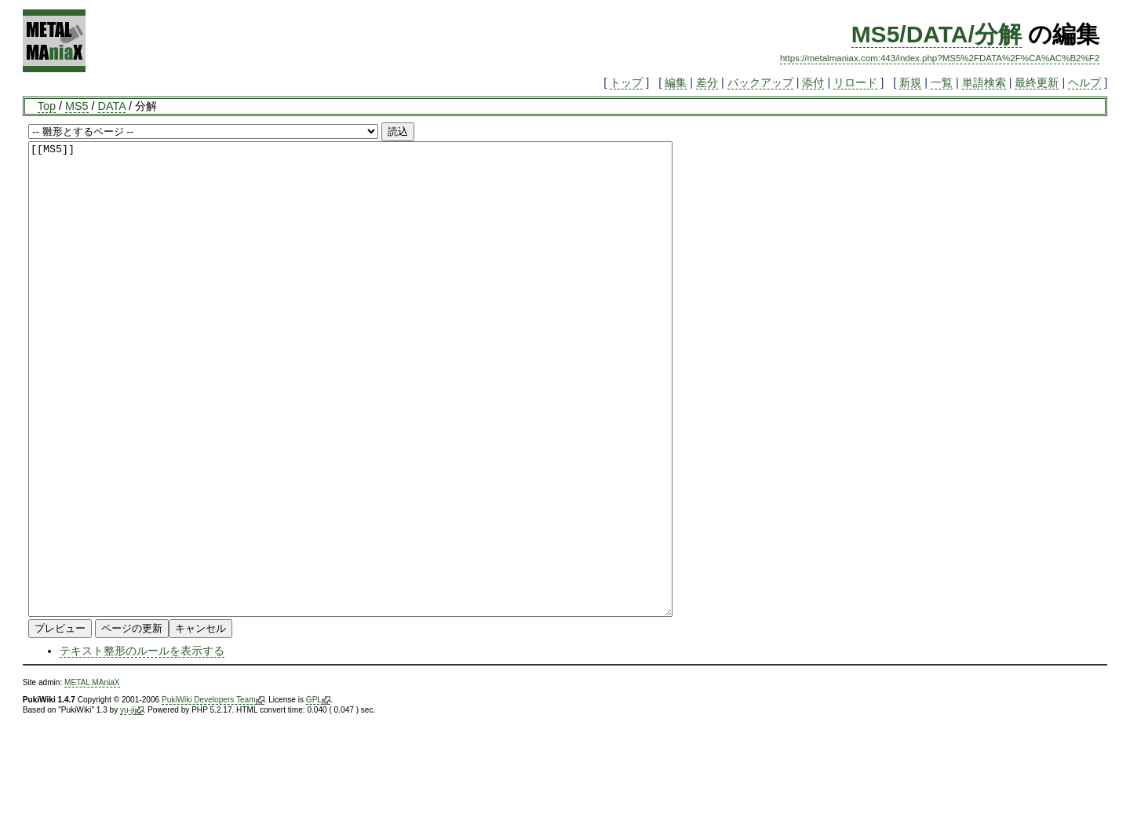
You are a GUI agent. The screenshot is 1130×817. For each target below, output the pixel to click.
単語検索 (984, 82)
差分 (707, 82)
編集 (676, 82)
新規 (910, 82)
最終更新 (1037, 82)
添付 (813, 82)
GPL (318, 794)
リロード (855, 82)
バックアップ (760, 82)
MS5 (77, 106)
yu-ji (131, 804)
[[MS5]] (389, 426)
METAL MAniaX (92, 776)
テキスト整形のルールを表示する (142, 745)
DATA (112, 106)
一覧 (942, 82)
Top (47, 106)
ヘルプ (1084, 82)
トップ (626, 82)
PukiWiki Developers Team (213, 794)
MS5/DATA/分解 (936, 34)
